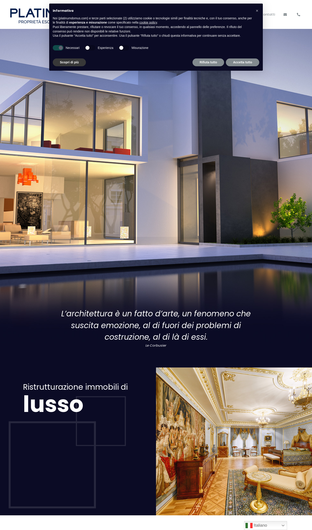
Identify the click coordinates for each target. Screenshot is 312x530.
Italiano (256, 525)
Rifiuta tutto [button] (208, 62)
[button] (257, 10)
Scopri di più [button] (69, 62)
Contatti (268, 14)
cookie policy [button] (148, 22)
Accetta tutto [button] (242, 62)
